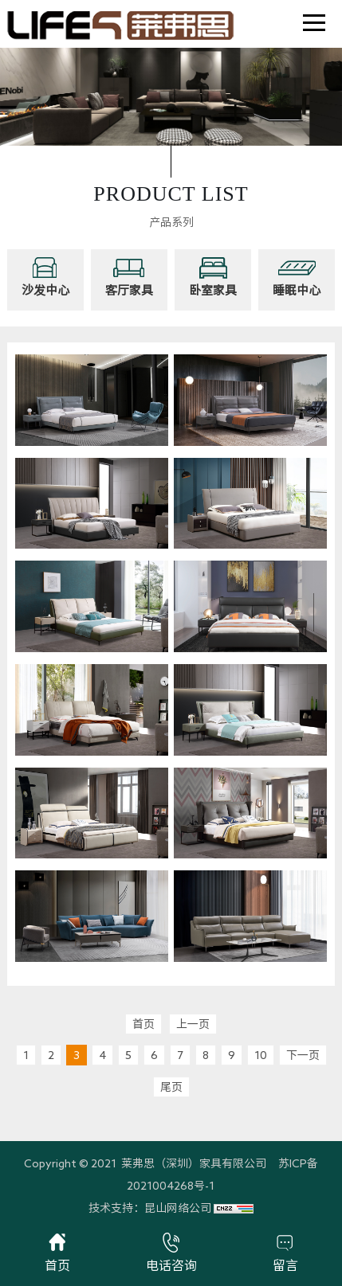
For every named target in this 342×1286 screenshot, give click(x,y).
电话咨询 (171, 1252)
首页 (143, 1024)
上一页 (193, 1024)
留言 (285, 1252)
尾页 (171, 1087)
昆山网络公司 (177, 1208)
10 (260, 1055)
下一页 (303, 1055)
